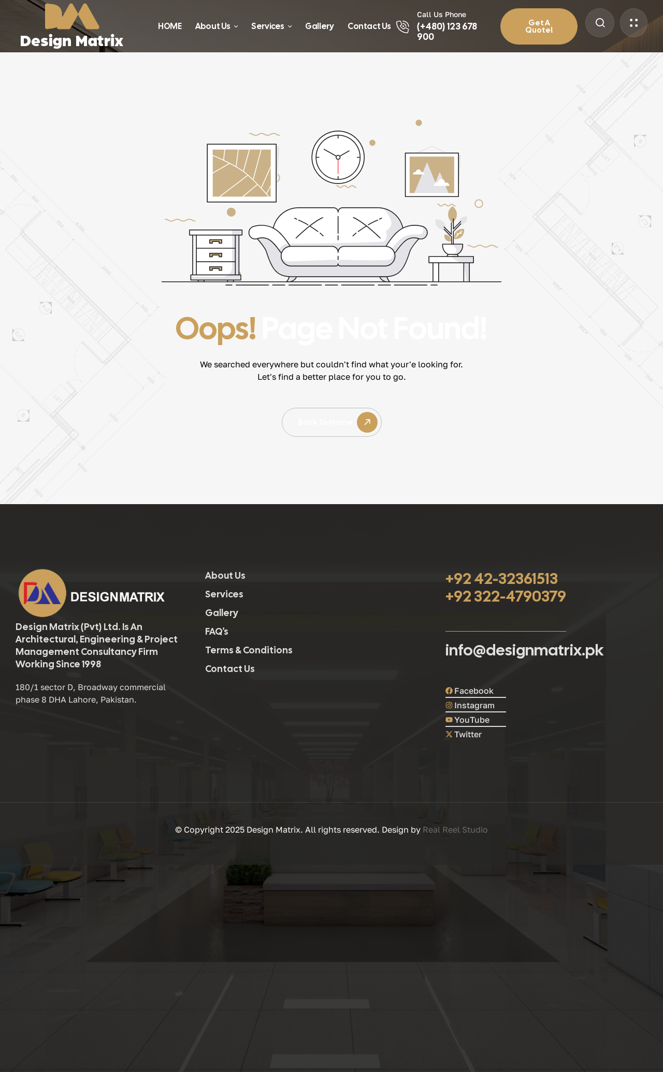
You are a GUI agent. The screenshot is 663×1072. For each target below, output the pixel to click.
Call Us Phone (441, 14)
